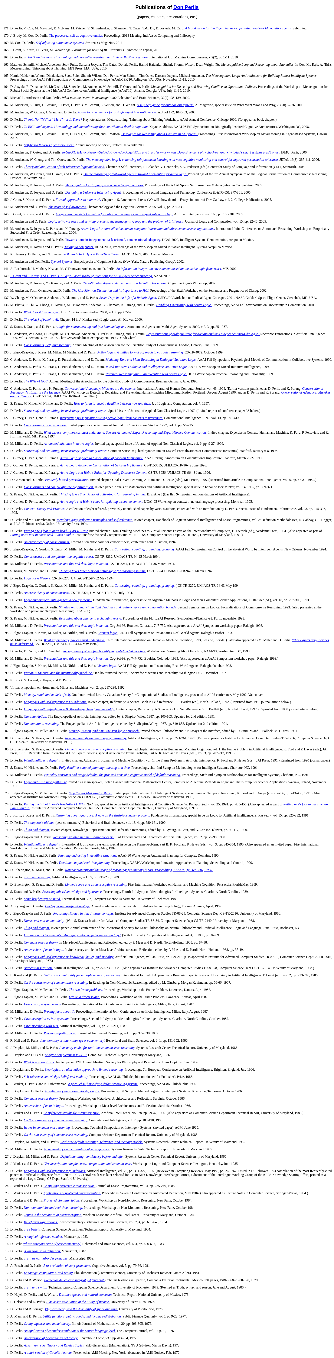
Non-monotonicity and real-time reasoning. (53, 1207)
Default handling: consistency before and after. (92, 1156)
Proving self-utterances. (60, 1033)
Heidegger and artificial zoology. (67, 906)
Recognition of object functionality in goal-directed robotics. (104, 651)
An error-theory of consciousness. (47, 542)
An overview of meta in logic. (44, 949)
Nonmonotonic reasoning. (41, 723)
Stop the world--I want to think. (90, 793)
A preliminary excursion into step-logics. (72, 1091)
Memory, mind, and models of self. (47, 694)
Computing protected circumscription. (69, 1186)
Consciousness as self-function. (45, 425)
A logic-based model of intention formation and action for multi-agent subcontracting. (114, 214)
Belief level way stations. (41, 1222)
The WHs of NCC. (36, 381)
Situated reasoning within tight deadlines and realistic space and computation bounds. (118, 607)
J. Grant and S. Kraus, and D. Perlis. (81, 276)
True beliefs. (32, 1229)
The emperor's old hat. (39, 822)
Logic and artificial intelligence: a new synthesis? (58, 600)
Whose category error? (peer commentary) (52, 1244)
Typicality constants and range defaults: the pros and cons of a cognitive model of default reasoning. (112, 775)
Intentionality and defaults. (42, 760)
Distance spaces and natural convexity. (85, 1294)
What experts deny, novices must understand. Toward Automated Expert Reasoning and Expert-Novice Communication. (125, 432)
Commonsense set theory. (41, 942)
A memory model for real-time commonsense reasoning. (97, 1048)
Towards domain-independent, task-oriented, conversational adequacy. (113, 240)
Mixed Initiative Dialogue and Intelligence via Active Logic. (146, 367)
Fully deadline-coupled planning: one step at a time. (95, 767)
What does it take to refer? (42, 312)
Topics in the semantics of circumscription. (53, 1215)
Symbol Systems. (62, 261)
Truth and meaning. (37, 877)
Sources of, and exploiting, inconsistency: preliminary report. (65, 411)
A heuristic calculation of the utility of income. (78, 1302)
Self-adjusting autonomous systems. (60, 43)
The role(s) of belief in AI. (41, 319)
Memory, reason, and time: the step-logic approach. (104, 731)
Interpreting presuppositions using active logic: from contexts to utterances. (111, 418)
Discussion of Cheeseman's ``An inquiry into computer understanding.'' (72, 935)
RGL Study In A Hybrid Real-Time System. (92, 254)
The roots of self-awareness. (67, 207)
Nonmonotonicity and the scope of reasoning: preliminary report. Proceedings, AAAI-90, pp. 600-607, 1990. (139, 870)
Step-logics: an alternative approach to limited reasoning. (84, 1069)
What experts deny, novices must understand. (74, 640)
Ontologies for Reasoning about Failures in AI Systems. (159, 134)
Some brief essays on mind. (42, 899)
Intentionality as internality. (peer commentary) (72, 1040)
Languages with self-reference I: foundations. (55, 1171)
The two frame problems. (86, 990)
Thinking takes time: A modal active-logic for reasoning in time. (102, 494)
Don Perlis (186, 7)
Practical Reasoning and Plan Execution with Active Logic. (146, 374)
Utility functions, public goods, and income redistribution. (82, 1316)
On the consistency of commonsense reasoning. (56, 982)
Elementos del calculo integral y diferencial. (74, 1280)
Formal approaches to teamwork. (78, 199)
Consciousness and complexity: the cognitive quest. (59, 487)
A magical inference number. (43, 1236)
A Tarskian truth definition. (42, 1251)
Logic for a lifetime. (37, 578)
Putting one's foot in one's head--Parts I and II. (42, 535)
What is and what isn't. (39, 1062)
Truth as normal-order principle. (46, 1258)
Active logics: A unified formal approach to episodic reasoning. (140, 352)
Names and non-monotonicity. (44, 920)
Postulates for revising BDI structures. (98, 50)
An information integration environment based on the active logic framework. (169, 269)
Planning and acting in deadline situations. (87, 855)
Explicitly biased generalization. (67, 480)
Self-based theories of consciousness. (49, 145)
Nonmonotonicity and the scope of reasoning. (96, 738)
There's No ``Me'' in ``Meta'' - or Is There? (53, 119)
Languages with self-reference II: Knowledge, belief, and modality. (69, 709)
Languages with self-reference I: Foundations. (55, 702)
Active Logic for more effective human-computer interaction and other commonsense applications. (148, 228)
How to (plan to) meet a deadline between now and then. (112, 403)
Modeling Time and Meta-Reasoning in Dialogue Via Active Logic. (151, 359)
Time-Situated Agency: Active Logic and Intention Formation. (125, 283)
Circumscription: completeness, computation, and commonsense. (87, 1163)
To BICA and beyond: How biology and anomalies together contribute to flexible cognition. (86, 57)
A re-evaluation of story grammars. (67, 1265)
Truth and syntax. (36, 1287)
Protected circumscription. (61, 1200)
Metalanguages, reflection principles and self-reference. (95, 520)
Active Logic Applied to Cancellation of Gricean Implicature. (101, 458)
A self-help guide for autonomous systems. (165, 105)
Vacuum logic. (108, 633)
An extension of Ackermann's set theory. (51, 1338)
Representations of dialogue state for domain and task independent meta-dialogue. (203, 334)
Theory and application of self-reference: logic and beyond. (64, 167)
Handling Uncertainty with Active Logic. (184, 305)
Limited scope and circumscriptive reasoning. (96, 749)
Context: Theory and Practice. (44, 509)
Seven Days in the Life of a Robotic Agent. (128, 298)
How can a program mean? (42, 1004)
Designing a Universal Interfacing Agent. (93, 192)
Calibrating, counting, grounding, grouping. (145, 549)
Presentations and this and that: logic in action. (76, 564)
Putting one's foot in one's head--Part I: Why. (55, 804)
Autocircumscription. (38, 968)
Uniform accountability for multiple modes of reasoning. (82, 975)
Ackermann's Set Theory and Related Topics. (54, 1345)
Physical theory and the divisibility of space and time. (81, 1309)
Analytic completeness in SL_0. (66, 1055)
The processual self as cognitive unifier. (76, 35)
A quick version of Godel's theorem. (48, 1352)
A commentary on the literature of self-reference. (77, 1149)
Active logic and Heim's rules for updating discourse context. (101, 501)
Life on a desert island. (84, 997)
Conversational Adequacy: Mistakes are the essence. (100, 388)
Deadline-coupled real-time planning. (85, 862)
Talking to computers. (79, 247)
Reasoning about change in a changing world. (90, 618)
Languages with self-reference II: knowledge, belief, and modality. (69, 957)
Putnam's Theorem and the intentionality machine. (58, 673)
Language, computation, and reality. (48, 1273)
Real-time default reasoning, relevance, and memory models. (101, 1142)
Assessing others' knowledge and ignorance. (72, 891)
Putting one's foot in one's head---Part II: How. (56, 531)
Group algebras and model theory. (47, 1323)
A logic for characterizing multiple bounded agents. (91, 327)
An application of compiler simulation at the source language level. (70, 1331)
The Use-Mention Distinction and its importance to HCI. (110, 290)
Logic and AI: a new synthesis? (45, 782)
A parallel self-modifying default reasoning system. (103, 1084)
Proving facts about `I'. (59, 1011)
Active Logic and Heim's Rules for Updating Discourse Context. (103, 472)
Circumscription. (35, 716)
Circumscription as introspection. (46, 1019)
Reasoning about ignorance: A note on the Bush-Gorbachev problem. (103, 815)
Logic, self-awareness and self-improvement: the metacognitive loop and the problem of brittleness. (116, 221)
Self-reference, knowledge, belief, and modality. (56, 1077)
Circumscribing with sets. (41, 1026)
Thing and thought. (37, 830)
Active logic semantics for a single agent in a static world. (117, 112)
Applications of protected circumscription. (72, 1193)
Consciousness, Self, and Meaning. (47, 345)
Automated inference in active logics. (69, 443)
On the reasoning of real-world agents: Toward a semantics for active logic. (136, 174)
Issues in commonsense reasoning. (47, 1127)
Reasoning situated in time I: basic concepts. (83, 837)
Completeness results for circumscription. (71, 1113)
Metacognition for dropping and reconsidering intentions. (104, 185)
